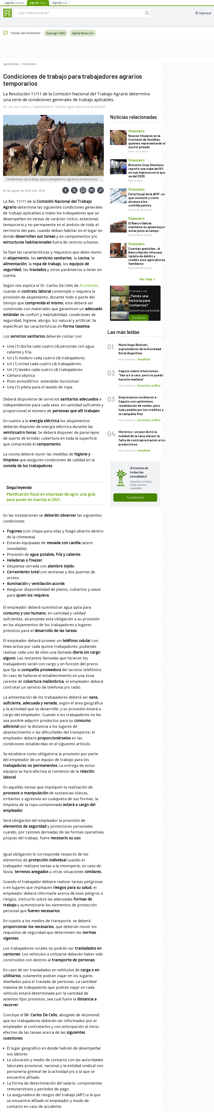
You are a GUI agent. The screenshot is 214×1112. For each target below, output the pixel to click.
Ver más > (147, 279)
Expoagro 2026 (55, 33)
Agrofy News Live (83, 33)
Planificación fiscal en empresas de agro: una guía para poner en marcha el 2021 (50, 497)
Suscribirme (135, 497)
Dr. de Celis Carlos (16, 106)
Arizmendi (88, 285)
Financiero (29, 64)
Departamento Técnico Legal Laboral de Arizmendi (69, 106)
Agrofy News (11, 64)
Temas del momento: (22, 33)
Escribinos (138, 317)
